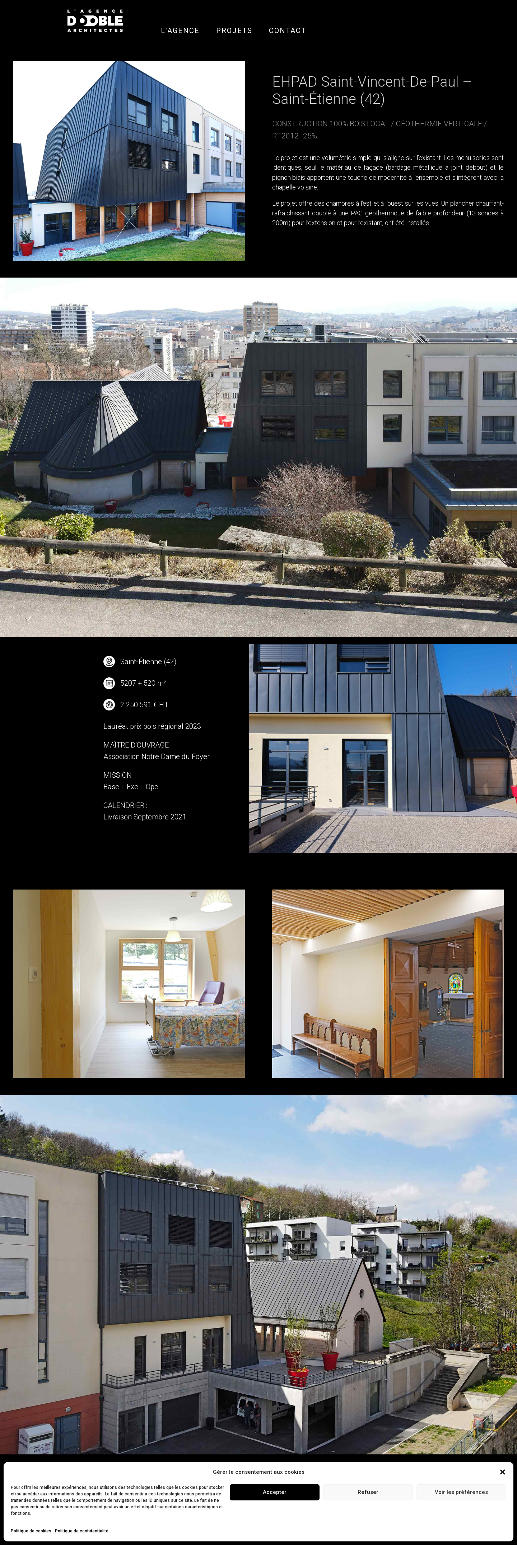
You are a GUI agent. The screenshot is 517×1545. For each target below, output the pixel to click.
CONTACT (287, 30)
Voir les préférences (461, 1492)
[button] (502, 1472)
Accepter (275, 1492)
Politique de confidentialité (81, 1530)
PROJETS (234, 30)
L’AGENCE (180, 30)
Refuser (368, 1492)
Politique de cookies (31, 1530)
